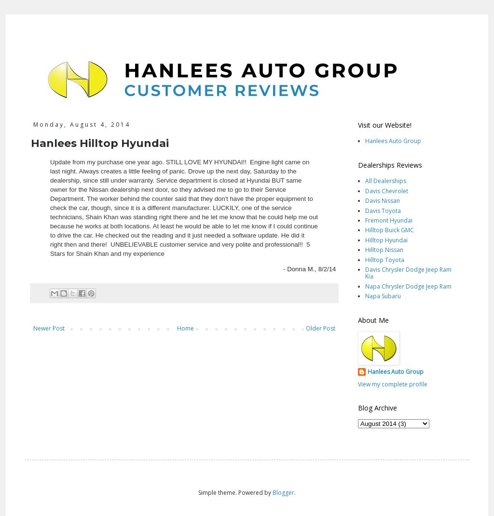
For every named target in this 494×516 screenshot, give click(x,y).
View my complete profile (392, 384)
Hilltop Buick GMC (389, 230)
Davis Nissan (382, 201)
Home (185, 328)
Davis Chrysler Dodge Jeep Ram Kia (408, 272)
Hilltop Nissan (384, 250)
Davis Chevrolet (386, 191)
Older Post (320, 328)
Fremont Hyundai (388, 220)
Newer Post (49, 328)
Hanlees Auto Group (393, 141)
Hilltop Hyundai (386, 240)
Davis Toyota (383, 211)
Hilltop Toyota (384, 260)
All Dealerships (385, 181)
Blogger (283, 493)
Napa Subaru (383, 296)
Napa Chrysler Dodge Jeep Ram (408, 286)
